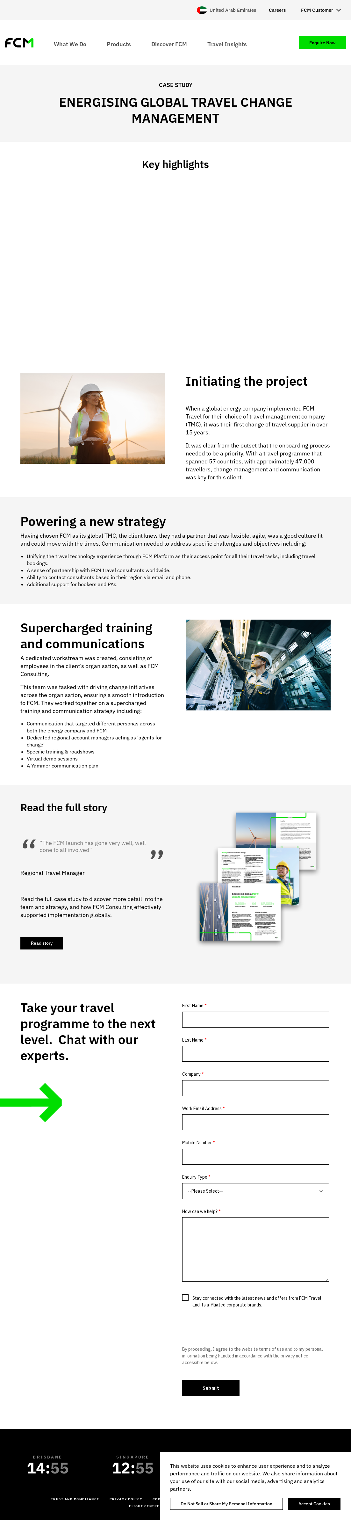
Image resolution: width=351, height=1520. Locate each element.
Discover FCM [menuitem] (169, 43)
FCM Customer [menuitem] (317, 10)
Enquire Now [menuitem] (322, 43)
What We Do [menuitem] (70, 43)
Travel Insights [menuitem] (227, 43)
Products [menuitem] (119, 43)
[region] (255, 1486)
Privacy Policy (126, 1499)
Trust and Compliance (75, 1499)
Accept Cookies (314, 1504)
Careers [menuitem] (277, 10)
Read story (42, 943)
